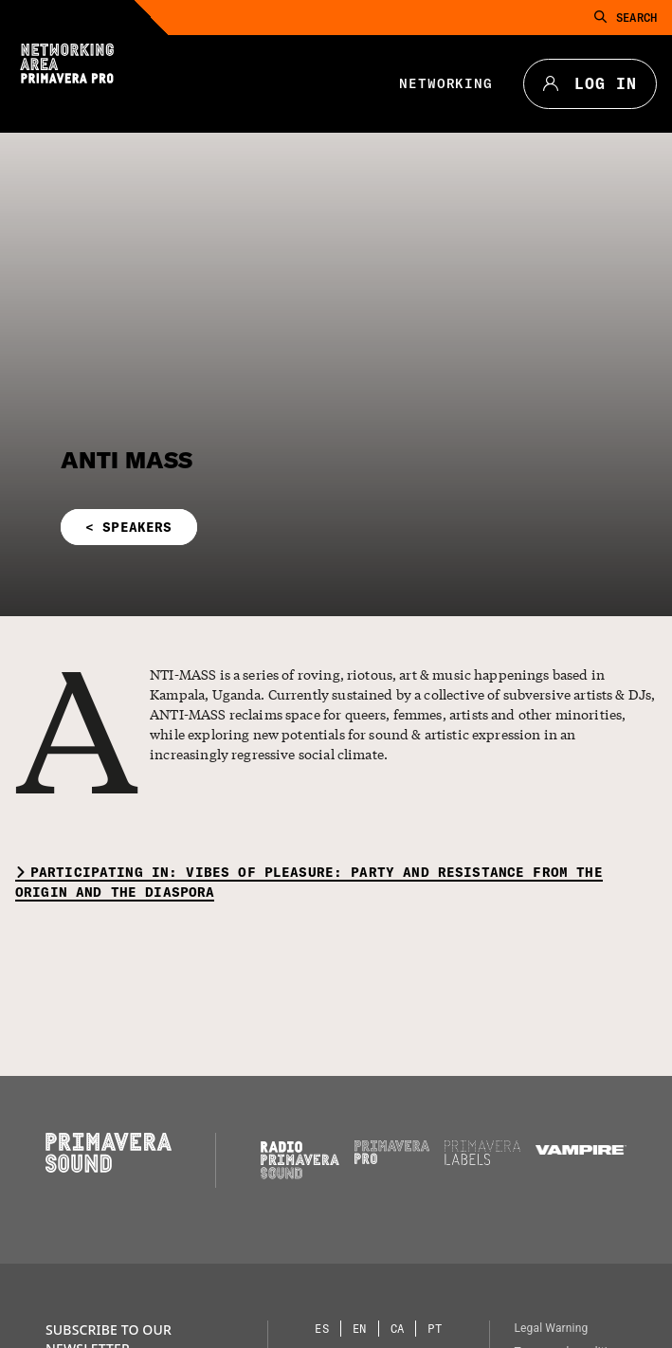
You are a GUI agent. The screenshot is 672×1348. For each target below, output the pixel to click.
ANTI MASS (126, 460)
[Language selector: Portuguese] (434, 1329)
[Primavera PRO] (392, 1159)
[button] (229, 527)
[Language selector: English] (360, 1329)
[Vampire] (581, 1149)
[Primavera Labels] (482, 1160)
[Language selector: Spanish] (322, 1329)
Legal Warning (551, 1328)
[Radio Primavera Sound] (300, 1160)
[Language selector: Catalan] (398, 1329)
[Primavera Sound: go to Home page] (108, 1167)
